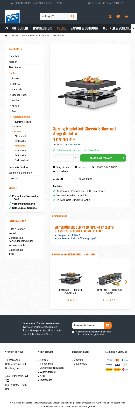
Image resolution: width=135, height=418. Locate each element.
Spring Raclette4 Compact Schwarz (109, 291)
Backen (15, 78)
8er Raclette (20, 155)
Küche (12, 73)
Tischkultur (15, 67)
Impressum (46, 380)
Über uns (14, 178)
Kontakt (13, 236)
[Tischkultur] (42, 28)
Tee (13, 111)
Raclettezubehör (22, 160)
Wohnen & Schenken (20, 172)
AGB (11, 257)
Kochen (15, 100)
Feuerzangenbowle (22, 122)
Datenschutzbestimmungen (92, 331)
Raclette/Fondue (20, 116)
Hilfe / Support (17, 232)
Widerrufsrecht (17, 248)
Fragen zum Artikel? (104, 167)
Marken (13, 61)
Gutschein (14, 56)
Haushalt (16, 89)
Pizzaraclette (20, 136)
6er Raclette (20, 150)
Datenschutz (16, 253)
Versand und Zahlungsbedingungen (21, 243)
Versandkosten (60, 403)
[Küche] (61, 28)
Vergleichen (61, 167)
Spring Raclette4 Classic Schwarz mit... (70, 291)
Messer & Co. (19, 94)
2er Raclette (20, 141)
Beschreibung (59, 216)
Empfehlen (60, 171)
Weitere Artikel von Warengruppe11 (76, 238)
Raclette (17, 131)
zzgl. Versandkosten (72, 144)
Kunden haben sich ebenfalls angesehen (73, 254)
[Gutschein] (20, 28)
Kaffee (15, 105)
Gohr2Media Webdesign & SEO (82, 406)
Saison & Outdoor (19, 167)
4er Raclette (20, 146)
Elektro (15, 84)
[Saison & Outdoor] (84, 28)
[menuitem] (126, 16)
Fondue (17, 127)
